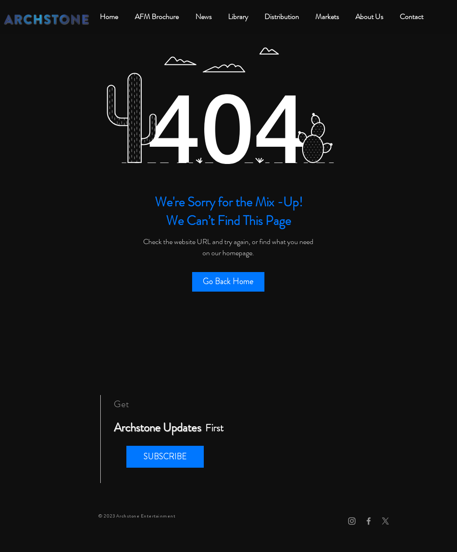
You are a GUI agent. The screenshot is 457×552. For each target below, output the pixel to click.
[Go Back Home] (228, 282)
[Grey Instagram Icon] (352, 521)
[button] (165, 457)
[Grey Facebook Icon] (369, 521)
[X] (385, 521)
